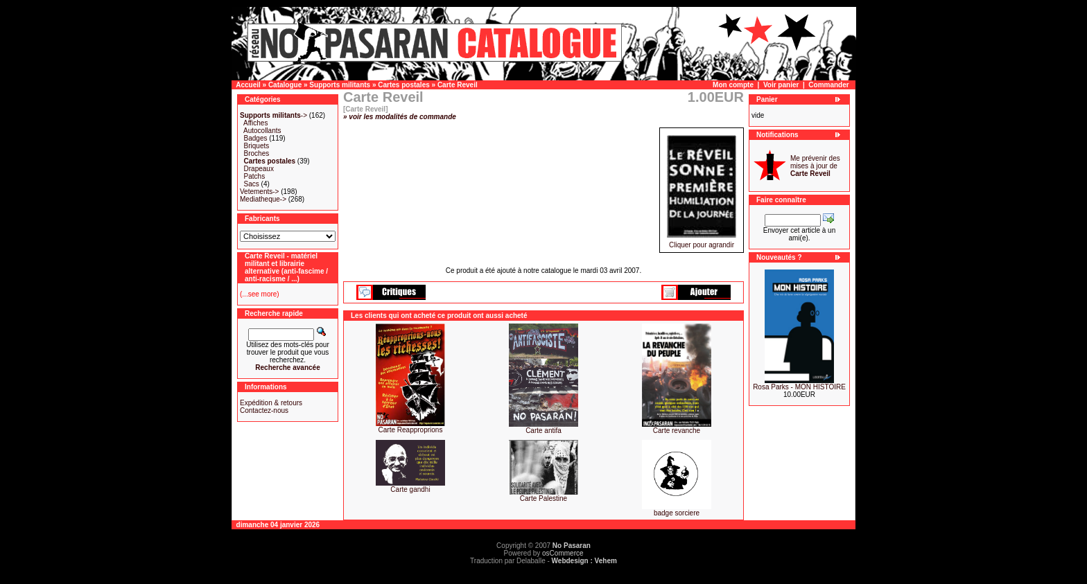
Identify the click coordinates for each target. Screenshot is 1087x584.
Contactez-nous (264, 410)
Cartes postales (403, 85)
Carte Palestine (543, 498)
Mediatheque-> (263, 199)
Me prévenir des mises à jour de (815, 165)
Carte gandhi (410, 489)
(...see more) (259, 294)
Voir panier (781, 85)
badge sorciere (676, 513)
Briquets (257, 146)
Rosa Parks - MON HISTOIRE (799, 387)
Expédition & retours (271, 403)
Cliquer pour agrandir (701, 242)
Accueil (248, 85)
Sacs (251, 184)
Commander (828, 85)
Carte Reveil (457, 85)
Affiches (255, 123)
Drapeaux (259, 168)
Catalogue (285, 85)
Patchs (255, 176)
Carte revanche (676, 430)
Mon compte (733, 85)
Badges (256, 138)
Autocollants (262, 130)
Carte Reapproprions (411, 430)
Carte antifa (543, 430)
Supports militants (339, 85)
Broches (257, 153)
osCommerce (562, 553)
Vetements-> (259, 191)
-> (273, 115)
